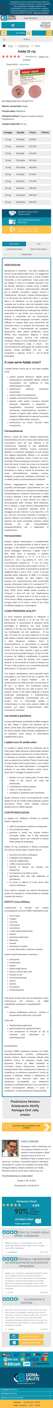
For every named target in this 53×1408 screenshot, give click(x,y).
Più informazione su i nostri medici (17, 1176)
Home (10, 46)
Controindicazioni (14, 249)
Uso (38, 244)
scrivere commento (31, 1336)
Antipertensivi (24, 46)
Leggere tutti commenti (30, 1343)
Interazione (27, 254)
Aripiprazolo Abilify (25, 1106)
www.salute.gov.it (41, 13)
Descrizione (14, 244)
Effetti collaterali (39, 249)
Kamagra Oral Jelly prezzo (25, 1112)
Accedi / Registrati (30, 18)
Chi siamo (20, 33)
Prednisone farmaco (25, 1101)
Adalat (37, 46)
